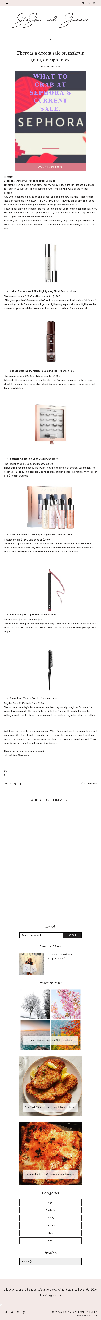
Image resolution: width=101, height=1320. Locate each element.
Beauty (50, 1217)
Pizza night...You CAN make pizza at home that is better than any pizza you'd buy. (51, 1174)
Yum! (50, 1240)
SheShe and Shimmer (72, 1312)
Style (50, 1233)
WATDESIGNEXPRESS (85, 1315)
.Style (50, 1202)
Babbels (50, 1210)
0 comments (89, 783)
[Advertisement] (50, 897)
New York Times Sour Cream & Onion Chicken (51, 1107)
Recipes (50, 1225)
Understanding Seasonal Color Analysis (50, 1040)
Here (15, 384)
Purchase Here (69, 291)
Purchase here (53, 458)
